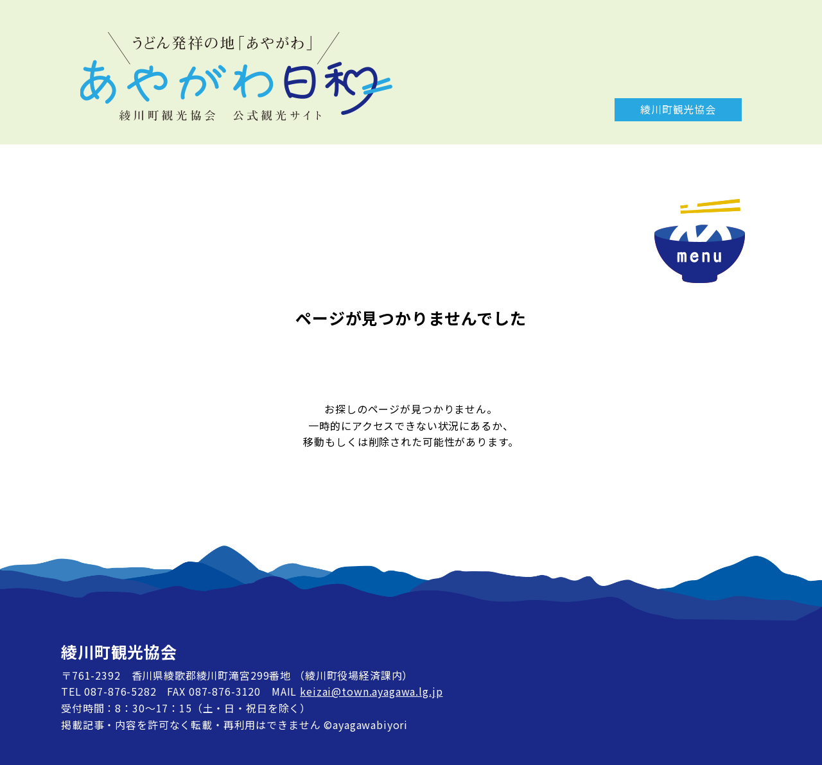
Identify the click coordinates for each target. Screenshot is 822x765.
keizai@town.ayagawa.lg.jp (371, 691)
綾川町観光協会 (678, 109)
